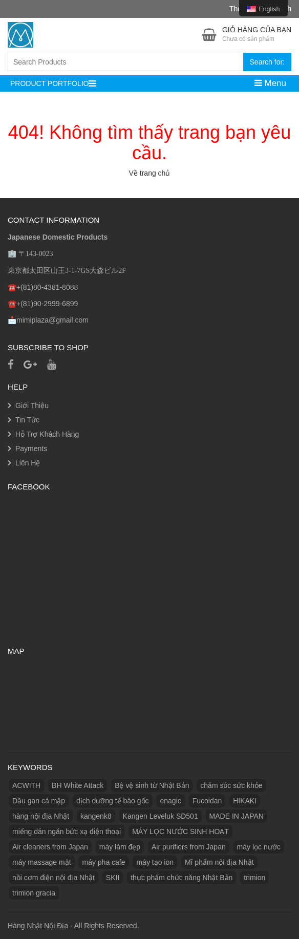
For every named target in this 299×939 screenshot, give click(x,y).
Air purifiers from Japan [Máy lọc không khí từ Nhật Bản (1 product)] (189, 847)
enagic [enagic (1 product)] (170, 801)
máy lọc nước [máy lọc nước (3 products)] (259, 847)
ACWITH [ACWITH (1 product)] (26, 785)
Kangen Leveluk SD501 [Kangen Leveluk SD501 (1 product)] (160, 816)
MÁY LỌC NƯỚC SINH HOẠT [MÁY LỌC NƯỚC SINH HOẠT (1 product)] (180, 831)
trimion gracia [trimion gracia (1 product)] (33, 893)
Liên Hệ (27, 463)
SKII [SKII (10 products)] (112, 877)
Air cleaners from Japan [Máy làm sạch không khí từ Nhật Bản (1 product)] (50, 847)
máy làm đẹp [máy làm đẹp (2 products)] (119, 847)
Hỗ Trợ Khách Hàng (47, 434)
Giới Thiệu (32, 405)
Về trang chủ (149, 173)
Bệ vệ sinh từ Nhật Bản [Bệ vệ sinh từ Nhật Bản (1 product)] (152, 785)
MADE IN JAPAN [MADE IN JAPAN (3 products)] (236, 816)
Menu (270, 83)
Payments (31, 448)
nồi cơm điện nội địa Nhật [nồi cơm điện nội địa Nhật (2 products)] (53, 877)
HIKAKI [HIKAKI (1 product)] (245, 801)
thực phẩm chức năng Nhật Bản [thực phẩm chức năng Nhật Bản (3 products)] (181, 877)
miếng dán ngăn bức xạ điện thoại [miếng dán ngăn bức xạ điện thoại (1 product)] (66, 831)
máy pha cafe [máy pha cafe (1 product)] (103, 862)
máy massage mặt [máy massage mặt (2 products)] (41, 862)
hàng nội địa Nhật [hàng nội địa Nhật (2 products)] (40, 816)
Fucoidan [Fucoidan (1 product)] (207, 801)
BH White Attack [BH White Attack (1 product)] (77, 785)
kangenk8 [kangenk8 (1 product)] (96, 816)
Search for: (267, 62)
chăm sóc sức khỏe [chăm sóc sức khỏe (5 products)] (231, 785)
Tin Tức (27, 420)
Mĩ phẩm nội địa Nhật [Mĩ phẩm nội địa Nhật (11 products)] (219, 862)
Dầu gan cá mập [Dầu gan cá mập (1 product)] (38, 801)
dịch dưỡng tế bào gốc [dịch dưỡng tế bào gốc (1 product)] (112, 801)
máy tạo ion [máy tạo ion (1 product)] (155, 862)
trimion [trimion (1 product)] (254, 877)
